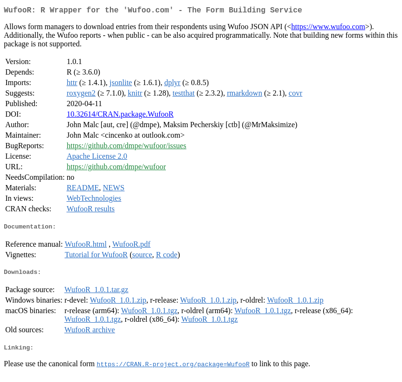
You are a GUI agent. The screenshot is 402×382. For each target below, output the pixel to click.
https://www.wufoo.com (328, 28)
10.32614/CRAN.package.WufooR (120, 116)
